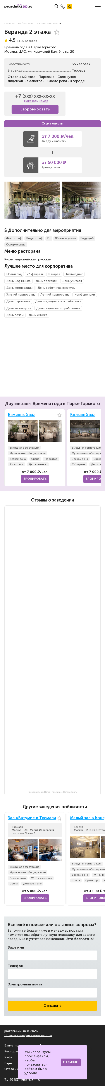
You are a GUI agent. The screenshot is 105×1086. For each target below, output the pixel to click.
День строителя (18, 301)
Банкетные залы (16, 1045)
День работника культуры (56, 288)
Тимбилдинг (74, 274)
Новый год (14, 274)
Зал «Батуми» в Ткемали (32, 818)
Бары (8, 1063)
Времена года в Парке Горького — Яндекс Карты (52, 792)
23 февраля (35, 274)
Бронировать (35, 479)
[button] (9, 200)
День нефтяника (18, 281)
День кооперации (19, 288)
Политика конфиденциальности (28, 1035)
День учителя (72, 281)
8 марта (54, 274)
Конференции (84, 294)
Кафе (8, 1057)
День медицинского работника (58, 301)
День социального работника (58, 308)
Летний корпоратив (54, 294)
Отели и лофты (15, 1069)
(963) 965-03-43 (22, 1080)
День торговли (46, 281)
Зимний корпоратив (20, 294)
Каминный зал (21, 415)
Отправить (52, 1005)
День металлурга (18, 308)
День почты (15, 315)
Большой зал (82, 415)
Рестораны (12, 1051)
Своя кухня (66, 77)
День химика (38, 315)
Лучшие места (69, 6)
